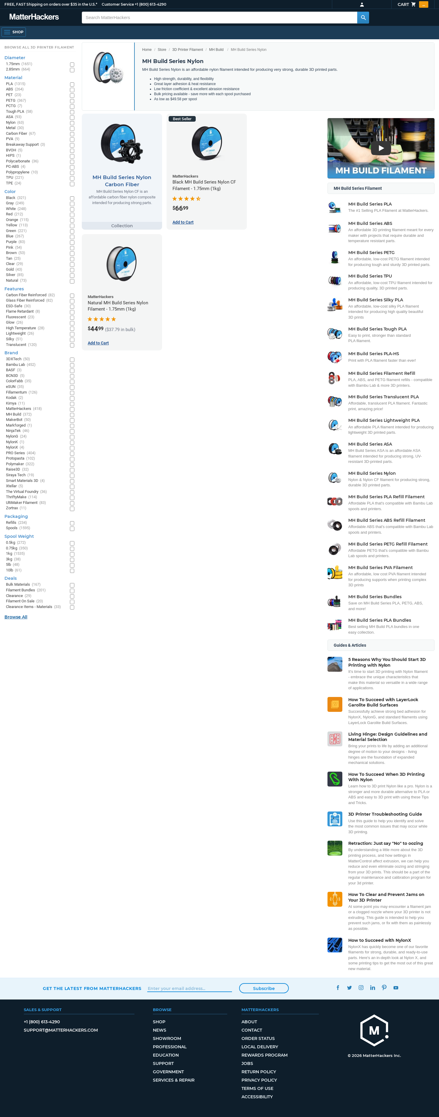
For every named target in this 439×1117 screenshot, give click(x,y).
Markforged (19, 425)
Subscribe (264, 988)
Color (10, 191)
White (16, 209)
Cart (413, 4)
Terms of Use (257, 1088)
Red (14, 214)
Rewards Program (265, 1055)
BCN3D (15, 376)
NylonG (16, 436)
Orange (17, 220)
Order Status (258, 1038)
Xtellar (14, 486)
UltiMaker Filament (26, 503)
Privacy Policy (259, 1080)
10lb (14, 570)
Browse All (15, 617)
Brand (11, 352)
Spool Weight (19, 536)
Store (162, 50)
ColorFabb (19, 381)
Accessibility (257, 1096)
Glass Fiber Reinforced (29, 300)
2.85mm (18, 69)
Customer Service (118, 4)
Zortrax (16, 508)
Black (16, 198)
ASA (14, 117)
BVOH (14, 150)
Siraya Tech (20, 475)
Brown (15, 253)
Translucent (21, 345)
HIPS (13, 156)
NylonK (15, 442)
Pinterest (384, 988)
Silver (15, 275)
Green (16, 231)
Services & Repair (174, 1080)
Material (13, 77)
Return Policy (259, 1071)
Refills (16, 523)
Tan (13, 258)
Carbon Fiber (21, 134)
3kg (13, 559)
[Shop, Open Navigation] (13, 32)
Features (14, 289)
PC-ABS (16, 167)
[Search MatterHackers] (363, 18)
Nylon (15, 123)
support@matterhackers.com (61, 1030)
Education (166, 1055)
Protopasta (20, 458)
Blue (15, 236)
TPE (13, 183)
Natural (16, 280)
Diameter (14, 57)
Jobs (247, 1063)
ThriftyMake (21, 497)
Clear (14, 264)
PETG (16, 101)
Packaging (16, 516)
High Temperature (25, 328)
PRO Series (21, 453)
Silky (14, 339)
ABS (15, 89)
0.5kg (16, 543)
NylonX (15, 447)
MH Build (216, 50)
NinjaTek (17, 431)
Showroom (167, 1038)
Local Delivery (260, 1046)
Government (168, 1071)
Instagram (361, 988)
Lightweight (20, 333)
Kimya (15, 403)
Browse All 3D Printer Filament (39, 47)
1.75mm (19, 64)
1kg (15, 554)
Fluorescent (20, 317)
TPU (15, 178)
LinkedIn (372, 988)
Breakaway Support (25, 145)
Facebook (338, 988)
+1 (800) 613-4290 (150, 4)
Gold (14, 269)
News (159, 1030)
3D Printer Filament (187, 50)
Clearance (19, 596)
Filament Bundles (26, 590)
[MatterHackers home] (374, 1031)
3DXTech (18, 359)
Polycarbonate (22, 161)
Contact (252, 1030)
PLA (16, 84)
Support (163, 1063)
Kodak (14, 398)
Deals (10, 578)
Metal (15, 128)
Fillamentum (21, 392)
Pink (14, 247)
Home (147, 50)
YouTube (396, 988)
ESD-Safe (18, 306)
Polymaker (20, 464)
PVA (13, 139)
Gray (15, 203)
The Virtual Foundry (26, 492)
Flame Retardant (23, 311)
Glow (14, 322)
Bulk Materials (23, 585)
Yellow (17, 225)
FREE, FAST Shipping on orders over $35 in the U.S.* (50, 4)
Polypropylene (22, 172)
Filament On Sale (24, 601)
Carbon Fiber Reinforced (30, 295)
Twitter (349, 988)
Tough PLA (19, 112)
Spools (18, 528)
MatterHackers (24, 409)
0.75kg (17, 548)
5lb (13, 565)
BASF (14, 370)
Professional (169, 1046)
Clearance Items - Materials (33, 607)
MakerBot (18, 420)
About (249, 1021)
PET (13, 95)
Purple (15, 242)
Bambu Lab (21, 365)
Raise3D (17, 469)
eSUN (15, 387)
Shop (159, 1021)
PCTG (14, 106)
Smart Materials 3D (25, 481)
